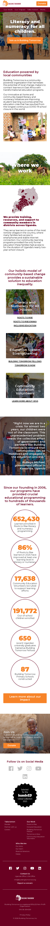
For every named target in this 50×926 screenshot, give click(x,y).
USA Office (31, 876)
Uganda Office (20, 876)
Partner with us (11, 827)
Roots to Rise (25, 317)
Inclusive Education (25, 325)
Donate (42, 3)
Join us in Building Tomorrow (25, 40)
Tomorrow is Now (25, 365)
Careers (7, 830)
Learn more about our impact (25, 698)
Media (18, 854)
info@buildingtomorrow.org (25, 880)
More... (43, 9)
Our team (19, 849)
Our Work (8, 9)
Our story (19, 846)
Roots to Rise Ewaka (25, 321)
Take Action (32, 9)
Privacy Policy (25, 915)
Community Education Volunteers (36, 837)
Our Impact (20, 9)
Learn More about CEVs (25, 400)
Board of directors (22, 851)
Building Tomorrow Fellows (25, 361)
